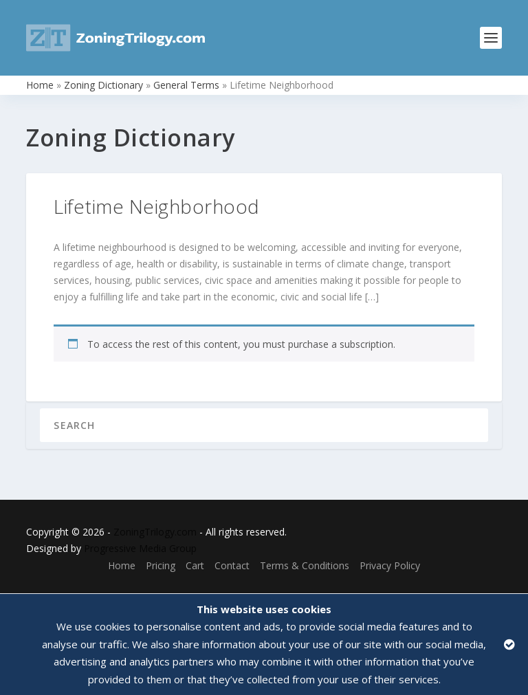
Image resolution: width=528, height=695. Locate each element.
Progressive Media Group (140, 548)
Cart (195, 565)
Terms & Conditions (304, 565)
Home (40, 84)
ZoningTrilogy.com (155, 531)
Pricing (160, 565)
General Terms (186, 84)
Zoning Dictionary (103, 84)
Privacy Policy (390, 565)
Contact (232, 565)
